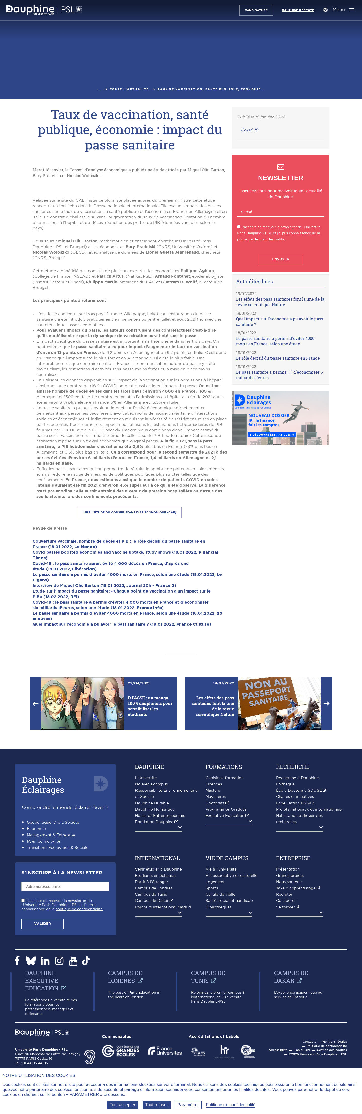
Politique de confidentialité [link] (231, 1104)
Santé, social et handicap (229, 996)
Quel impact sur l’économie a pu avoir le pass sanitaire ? (279, 321)
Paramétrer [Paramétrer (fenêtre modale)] (188, 1104)
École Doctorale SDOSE (299, 886)
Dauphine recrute (296, 10)
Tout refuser (156, 1104)
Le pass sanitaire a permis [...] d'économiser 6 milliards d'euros (279, 374)
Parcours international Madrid (163, 1002)
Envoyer (280, 259)
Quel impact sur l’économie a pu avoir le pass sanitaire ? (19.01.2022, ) (122, 720)
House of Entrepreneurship (160, 911)
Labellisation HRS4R (295, 898)
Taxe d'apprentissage (296, 984)
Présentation (288, 965)
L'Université (146, 873)
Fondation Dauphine (154, 917)
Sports (212, 984)
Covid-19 (249, 130)
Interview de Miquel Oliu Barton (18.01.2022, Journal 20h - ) (104, 681)
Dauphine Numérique (155, 905)
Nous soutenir (289, 977)
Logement (215, 977)
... (99, 89)
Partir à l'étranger (151, 977)
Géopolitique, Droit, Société (53, 918)
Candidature (254, 10)
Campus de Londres (153, 984)
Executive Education (225, 911)
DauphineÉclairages (43, 880)
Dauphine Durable (152, 898)
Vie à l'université (221, 965)
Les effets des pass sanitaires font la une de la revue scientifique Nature (280, 301)
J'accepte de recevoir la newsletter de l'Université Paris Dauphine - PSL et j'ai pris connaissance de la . (62, 1000)
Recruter (284, 990)
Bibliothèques (218, 1002)
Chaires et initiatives (295, 892)
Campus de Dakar (152, 996)
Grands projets (290, 971)
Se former (285, 1002)
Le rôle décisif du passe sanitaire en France (278, 358)
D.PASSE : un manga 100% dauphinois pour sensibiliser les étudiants (150, 801)
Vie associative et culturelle (231, 971)
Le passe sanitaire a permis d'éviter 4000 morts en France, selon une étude (275, 341)
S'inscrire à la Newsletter (61, 968)
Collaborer (286, 996)
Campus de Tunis (151, 990)
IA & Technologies (44, 937)
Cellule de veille (220, 990)
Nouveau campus (151, 880)
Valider (42, 1019)
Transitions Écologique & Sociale (57, 943)
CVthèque (285, 880)
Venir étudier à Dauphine (158, 965)
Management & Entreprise (51, 930)
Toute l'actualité (129, 89)
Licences (214, 880)
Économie (36, 924)
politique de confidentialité (260, 239)
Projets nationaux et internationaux (309, 905)
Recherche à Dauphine (297, 873)
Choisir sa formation (225, 873)
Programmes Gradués (226, 905)
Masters (213, 886)
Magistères (216, 892)
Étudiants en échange (155, 971)
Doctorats (215, 898)
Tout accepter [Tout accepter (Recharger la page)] (122, 1104)
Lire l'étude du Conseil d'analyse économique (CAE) (129, 607)
